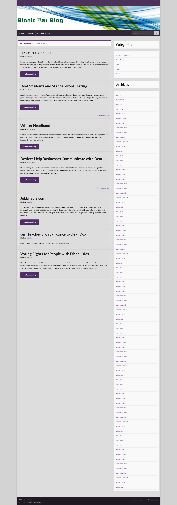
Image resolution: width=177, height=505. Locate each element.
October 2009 (121, 137)
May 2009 (119, 160)
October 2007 (121, 249)
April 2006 (119, 333)
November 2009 (121, 132)
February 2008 (121, 230)
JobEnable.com (32, 198)
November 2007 (121, 244)
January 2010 (120, 123)
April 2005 (119, 389)
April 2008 (119, 221)
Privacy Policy (43, 33)
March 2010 (120, 114)
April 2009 (119, 165)
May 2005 (119, 384)
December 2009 (121, 128)
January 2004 (120, 459)
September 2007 (122, 254)
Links (30, 57)
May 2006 (119, 328)
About (31, 33)
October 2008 (121, 193)
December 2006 (121, 296)
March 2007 (120, 282)
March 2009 (120, 170)
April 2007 (119, 277)
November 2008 (121, 188)
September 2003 (122, 478)
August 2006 (120, 314)
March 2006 (120, 338)
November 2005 (121, 356)
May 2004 (119, 440)
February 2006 (121, 342)
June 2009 (119, 156)
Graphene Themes (34, 502)
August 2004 (120, 426)
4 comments (104, 115)
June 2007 (119, 268)
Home (21, 33)
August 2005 (120, 370)
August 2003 (120, 482)
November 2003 (121, 468)
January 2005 (120, 403)
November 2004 (121, 412)
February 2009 (121, 174)
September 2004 (122, 422)
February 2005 (121, 398)
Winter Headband (35, 125)
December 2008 (121, 184)
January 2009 (120, 179)
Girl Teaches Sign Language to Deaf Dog (53, 234)
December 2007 (121, 240)
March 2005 (120, 394)
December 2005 (121, 352)
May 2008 (119, 216)
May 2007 (119, 272)
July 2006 (119, 319)
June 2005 (119, 380)
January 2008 (120, 235)
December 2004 (121, 408)
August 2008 (120, 202)
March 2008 (120, 226)
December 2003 (121, 464)
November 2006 (121, 300)
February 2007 (121, 286)
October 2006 (121, 305)
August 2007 (120, 258)
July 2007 (119, 263)
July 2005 (119, 375)
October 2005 (121, 361)
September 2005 (122, 366)
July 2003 (119, 487)
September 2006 (122, 310)
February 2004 (121, 454)
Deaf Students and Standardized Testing (53, 86)
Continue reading (29, 74)
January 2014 (120, 100)
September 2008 (122, 198)
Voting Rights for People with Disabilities (54, 254)
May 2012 (119, 109)
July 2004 (119, 431)
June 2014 (119, 95)
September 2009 (122, 142)
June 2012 (119, 104)
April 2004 (119, 445)
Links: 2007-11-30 (35, 53)
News (30, 258)
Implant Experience (123, 55)
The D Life (31, 129)
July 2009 (119, 151)
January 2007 (120, 291)
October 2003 (121, 473)
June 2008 (119, 212)
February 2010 (121, 118)
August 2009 (120, 146)
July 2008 (119, 207)
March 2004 (120, 450)
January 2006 (120, 347)
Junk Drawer (120, 60)
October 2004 (121, 417)
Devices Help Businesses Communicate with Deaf (61, 158)
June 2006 (119, 324)
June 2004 (119, 436)
